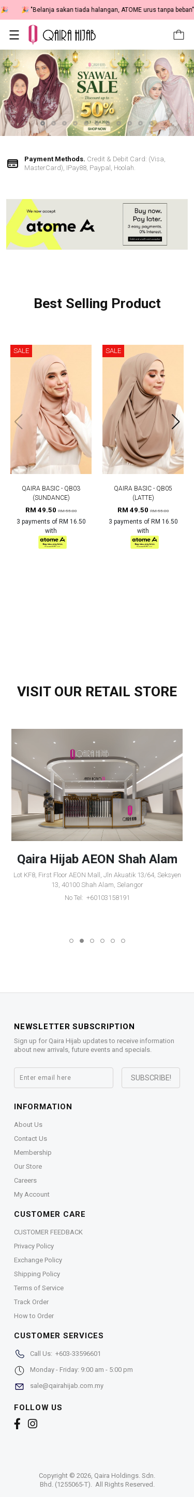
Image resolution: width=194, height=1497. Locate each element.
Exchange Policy (38, 1260)
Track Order (31, 1302)
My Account (32, 1194)
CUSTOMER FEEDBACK (48, 1232)
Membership (33, 1152)
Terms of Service (39, 1288)
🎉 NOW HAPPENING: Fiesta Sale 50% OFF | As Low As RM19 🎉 (97, 9)
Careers (25, 1180)
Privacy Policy (34, 1246)
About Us (28, 1124)
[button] (42, 123)
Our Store (28, 1166)
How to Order (34, 1316)
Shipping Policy (37, 1274)
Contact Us (30, 1138)
